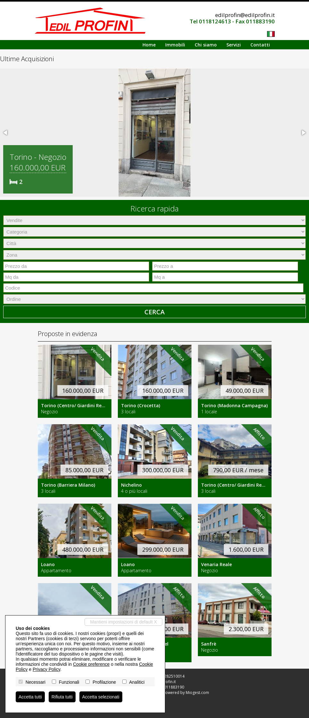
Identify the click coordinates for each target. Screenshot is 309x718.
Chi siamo (206, 45)
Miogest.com (197, 692)
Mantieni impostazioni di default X (123, 621)
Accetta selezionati (101, 696)
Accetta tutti (30, 696)
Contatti (260, 45)
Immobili (175, 45)
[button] (6, 133)
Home (149, 45)
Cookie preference (91, 664)
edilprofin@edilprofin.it (245, 15)
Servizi (233, 45)
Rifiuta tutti (62, 696)
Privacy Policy (46, 669)
